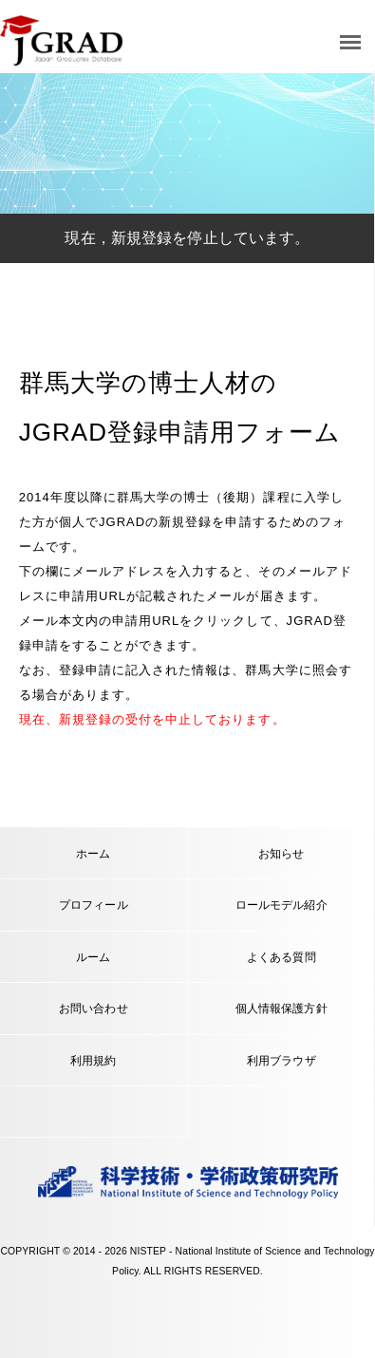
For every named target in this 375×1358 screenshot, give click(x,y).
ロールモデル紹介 (281, 904)
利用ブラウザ (281, 1060)
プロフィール (93, 904)
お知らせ (281, 853)
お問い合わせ (93, 1008)
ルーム (93, 957)
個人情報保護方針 (281, 1008)
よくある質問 (281, 957)
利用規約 (93, 1060)
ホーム (93, 853)
